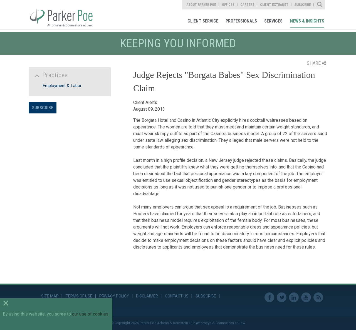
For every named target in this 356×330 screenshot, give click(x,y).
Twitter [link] (281, 297)
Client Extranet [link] (274, 5)
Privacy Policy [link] (114, 296)
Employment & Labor (62, 85)
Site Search (320, 4)
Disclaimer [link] (147, 296)
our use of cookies (90, 314)
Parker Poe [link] (64, 15)
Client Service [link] (202, 21)
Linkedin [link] (294, 297)
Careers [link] (247, 5)
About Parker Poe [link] (201, 5)
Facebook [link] (269, 297)
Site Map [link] (50, 296)
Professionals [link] (241, 21)
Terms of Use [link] (79, 296)
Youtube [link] (306, 297)
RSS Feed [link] (318, 297)
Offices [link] (228, 5)
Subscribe (42, 107)
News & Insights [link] (307, 21)
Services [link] (273, 21)
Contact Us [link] (177, 296)
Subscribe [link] (302, 5)
